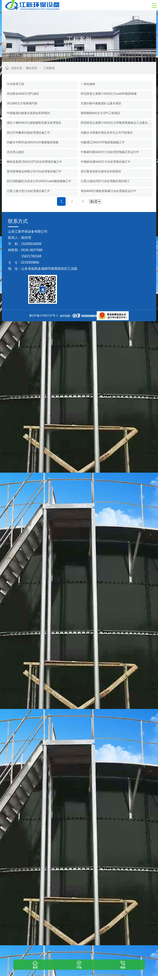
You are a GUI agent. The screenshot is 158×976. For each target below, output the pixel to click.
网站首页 (31, 68)
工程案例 (49, 68)
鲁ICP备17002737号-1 (43, 970)
